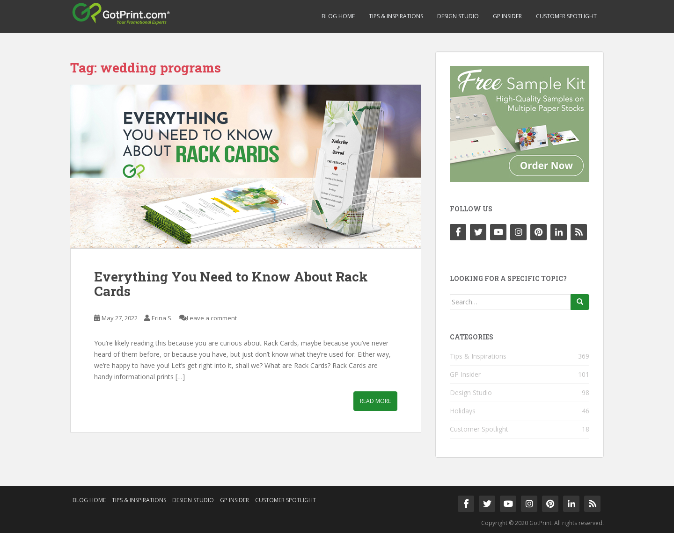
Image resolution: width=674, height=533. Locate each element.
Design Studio (458, 16)
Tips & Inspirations (396, 16)
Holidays (463, 410)
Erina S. (162, 318)
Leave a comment (212, 318)
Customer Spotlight (566, 16)
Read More (375, 401)
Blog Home (338, 16)
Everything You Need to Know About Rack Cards (231, 284)
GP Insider (507, 16)
